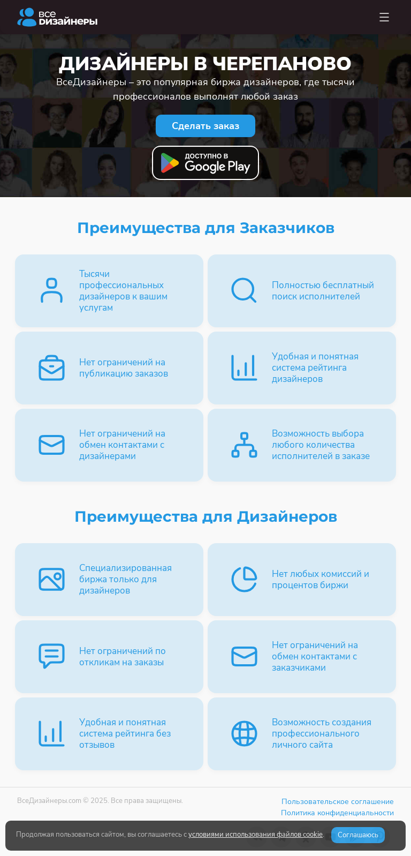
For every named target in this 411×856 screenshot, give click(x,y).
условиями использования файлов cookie (255, 834)
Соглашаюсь (358, 835)
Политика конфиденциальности (337, 813)
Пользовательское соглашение (337, 802)
